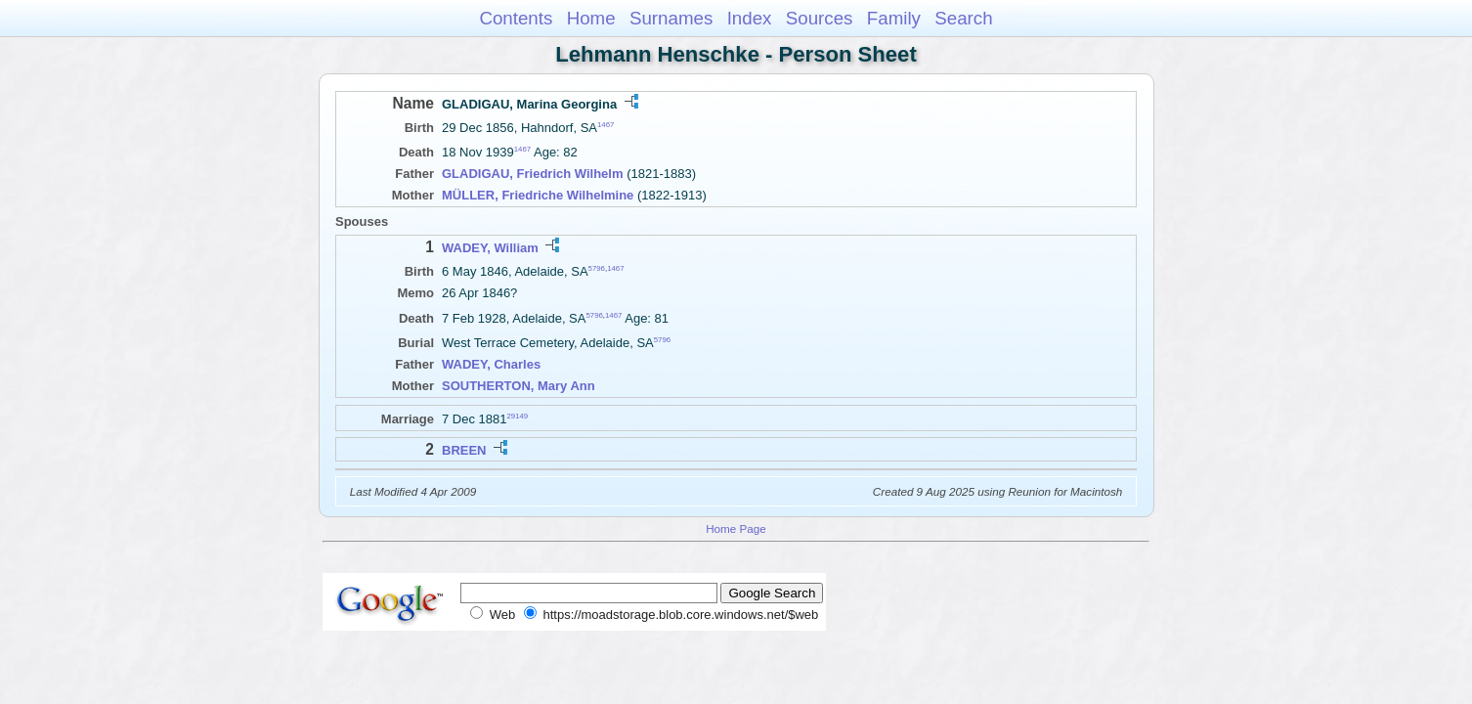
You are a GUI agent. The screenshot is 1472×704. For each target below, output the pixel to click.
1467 (605, 124)
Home (591, 18)
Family (894, 18)
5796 (596, 268)
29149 (518, 416)
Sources (819, 18)
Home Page (736, 528)
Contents (515, 18)
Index (749, 18)
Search (963, 18)
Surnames (671, 18)
